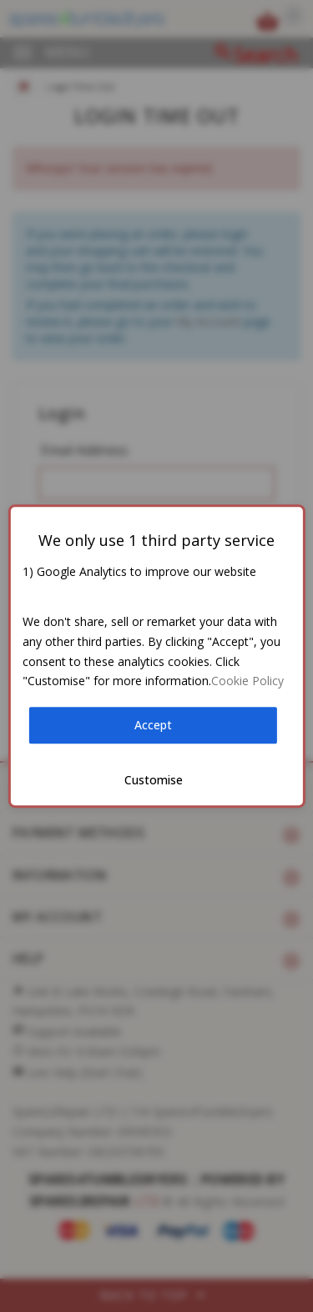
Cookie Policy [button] (247, 681)
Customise (153, 780)
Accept (153, 725)
